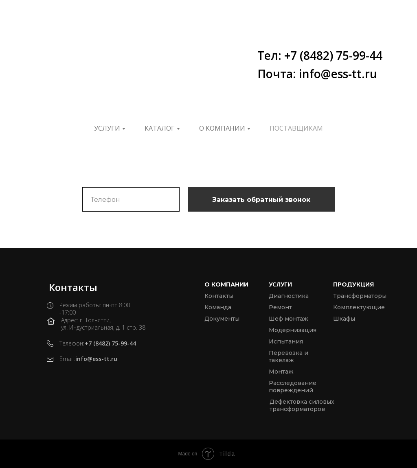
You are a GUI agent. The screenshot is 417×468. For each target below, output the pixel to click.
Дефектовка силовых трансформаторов (302, 405)
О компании (222, 128)
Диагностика (289, 296)
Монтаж (281, 371)
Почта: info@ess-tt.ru (317, 73)
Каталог (160, 128)
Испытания (286, 341)
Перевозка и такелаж (288, 356)
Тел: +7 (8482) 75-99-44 (319, 55)
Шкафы (344, 318)
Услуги (107, 128)
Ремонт (280, 307)
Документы (221, 318)
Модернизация (292, 330)
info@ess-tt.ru (96, 359)
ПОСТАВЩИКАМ (296, 128)
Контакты (218, 296)
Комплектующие (359, 307)
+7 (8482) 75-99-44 (110, 343)
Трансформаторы (359, 296)
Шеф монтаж (288, 318)
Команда (217, 307)
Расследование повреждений (292, 386)
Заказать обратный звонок (261, 199)
